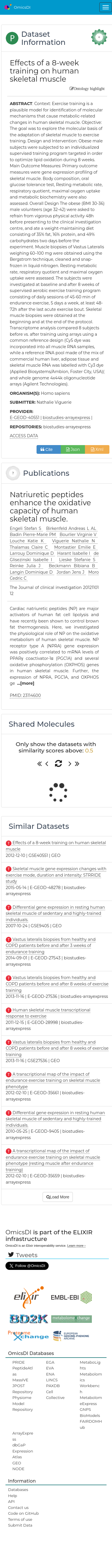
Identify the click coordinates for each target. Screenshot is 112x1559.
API (11, 1501)
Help (12, 1495)
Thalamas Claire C (30, 547)
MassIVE (20, 1380)
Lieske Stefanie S (78, 559)
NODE (18, 1468)
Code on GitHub (23, 1513)
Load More (57, 1197)
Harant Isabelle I (74, 553)
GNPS (85, 1409)
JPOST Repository (22, 1388)
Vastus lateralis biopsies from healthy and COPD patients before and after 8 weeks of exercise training (57, 984)
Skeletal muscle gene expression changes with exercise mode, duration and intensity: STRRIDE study (56, 875)
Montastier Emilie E (76, 547)
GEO (16, 1463)
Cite (49, 449)
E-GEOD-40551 (24, 417)
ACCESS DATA (24, 435)
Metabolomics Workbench (91, 1383)
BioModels (90, 1415)
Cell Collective (55, 1394)
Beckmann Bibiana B (73, 565)
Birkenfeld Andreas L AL (72, 528)
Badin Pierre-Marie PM (33, 534)
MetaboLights (90, 1365)
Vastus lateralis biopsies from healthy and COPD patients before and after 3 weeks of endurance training (51, 945)
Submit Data (20, 1525)
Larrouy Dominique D (32, 553)
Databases (18, 1489)
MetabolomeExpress (91, 1400)
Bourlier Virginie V (79, 534)
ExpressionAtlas (22, 1454)
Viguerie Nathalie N (75, 540)
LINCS (52, 1380)
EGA (50, 1362)
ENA (50, 1374)
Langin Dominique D (32, 572)
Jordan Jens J (71, 572)
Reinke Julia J (26, 565)
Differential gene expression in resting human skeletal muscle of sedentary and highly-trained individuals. (55, 913)
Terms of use (20, 1519)
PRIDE (18, 1362)
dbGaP (19, 1445)
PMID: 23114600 (25, 695)
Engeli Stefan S (26, 528)
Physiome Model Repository (22, 1403)
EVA (50, 1368)
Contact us (18, 1507)
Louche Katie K (28, 540)
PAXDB (53, 1385)
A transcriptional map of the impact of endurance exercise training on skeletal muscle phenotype (53, 1080)
